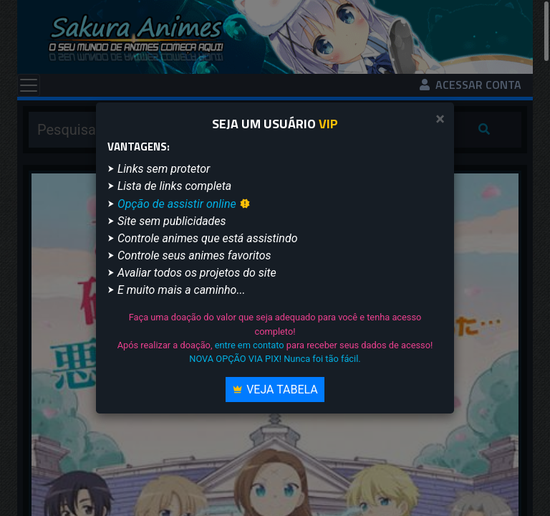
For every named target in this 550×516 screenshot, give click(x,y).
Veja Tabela (275, 389)
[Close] (440, 119)
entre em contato (249, 345)
